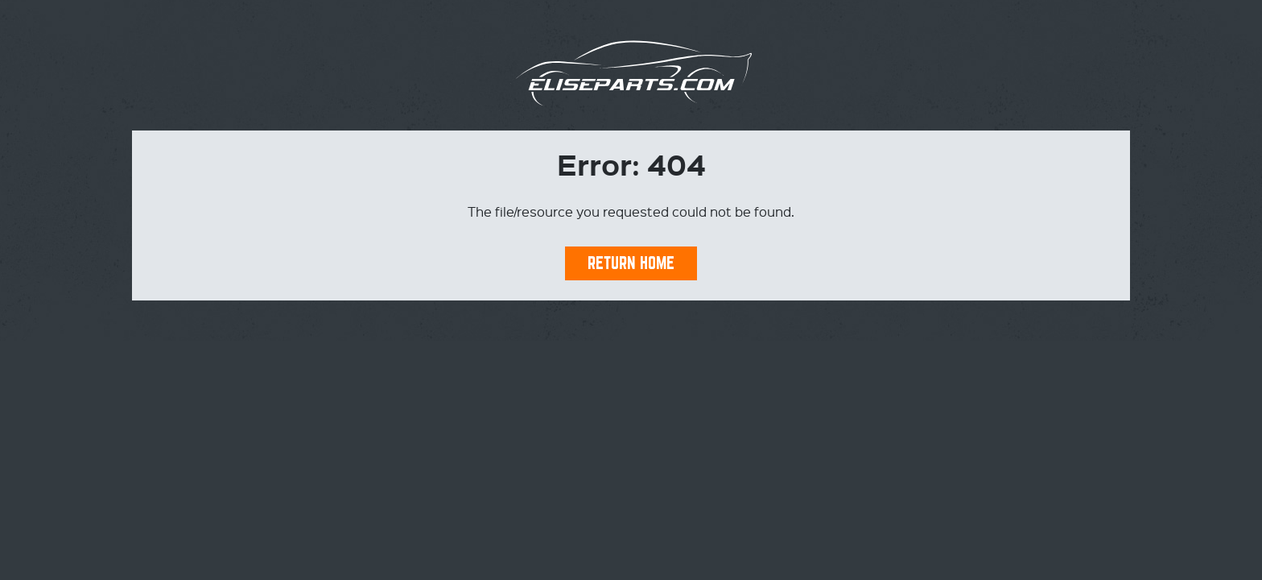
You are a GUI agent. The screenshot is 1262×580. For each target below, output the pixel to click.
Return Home (631, 263)
